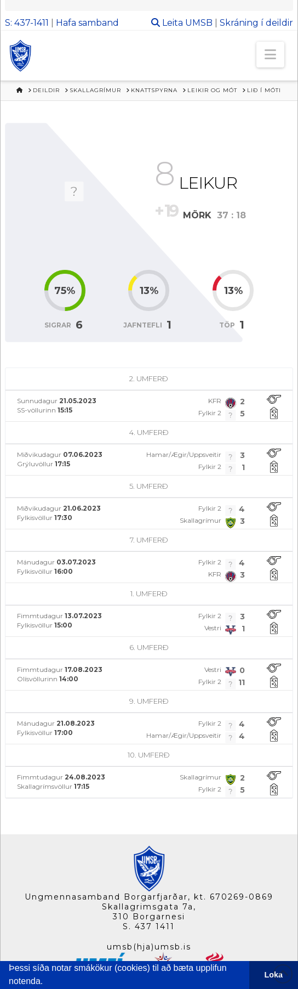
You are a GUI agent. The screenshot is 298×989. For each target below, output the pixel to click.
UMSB (199, 23)
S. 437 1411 (149, 926)
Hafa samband (87, 23)
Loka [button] (274, 974)
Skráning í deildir (256, 23)
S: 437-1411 (27, 23)
